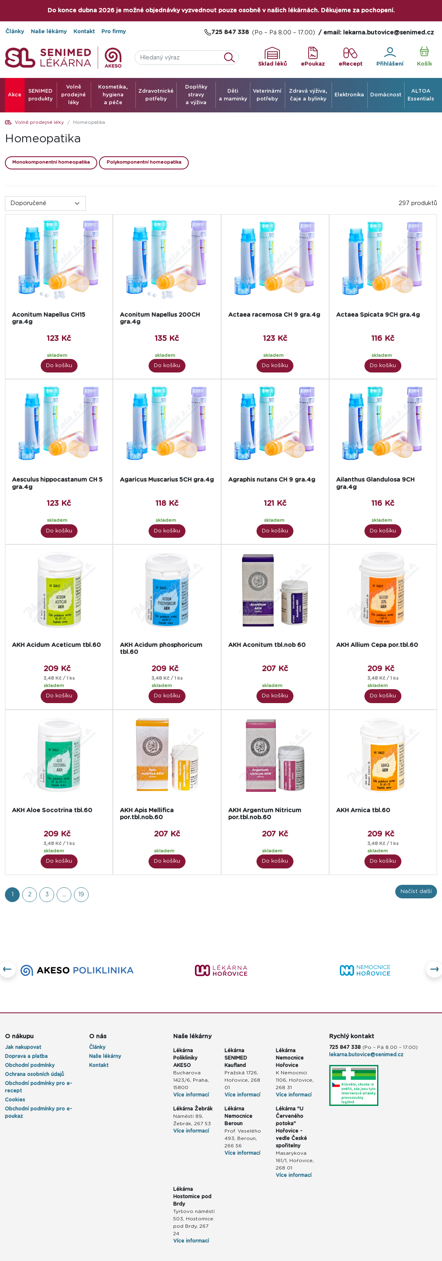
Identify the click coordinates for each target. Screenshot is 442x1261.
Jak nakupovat (23, 1047)
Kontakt (84, 31)
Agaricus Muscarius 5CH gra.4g (167, 480)
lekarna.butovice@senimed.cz (366, 1054)
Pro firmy (113, 31)
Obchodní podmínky (30, 1065)
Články (14, 31)
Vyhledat (232, 57)
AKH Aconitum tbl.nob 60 (267, 645)
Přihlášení (389, 57)
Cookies (15, 1099)
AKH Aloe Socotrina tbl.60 (52, 810)
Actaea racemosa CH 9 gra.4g (274, 315)
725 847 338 (345, 1047)
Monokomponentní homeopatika (51, 162)
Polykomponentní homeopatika (144, 162)
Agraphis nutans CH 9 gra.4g (271, 480)
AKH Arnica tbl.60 (363, 810)
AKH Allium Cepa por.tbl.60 (377, 645)
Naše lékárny (49, 31)
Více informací (191, 1094)
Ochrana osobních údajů (34, 1074)
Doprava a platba (26, 1056)
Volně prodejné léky (39, 122)
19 (81, 894)
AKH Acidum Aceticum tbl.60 (56, 645)
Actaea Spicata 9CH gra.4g (378, 315)
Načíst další (416, 891)
